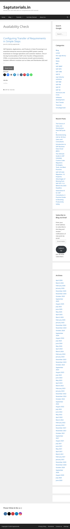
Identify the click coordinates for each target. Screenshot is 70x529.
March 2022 (60, 420)
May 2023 (59, 380)
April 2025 (59, 314)
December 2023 (61, 359)
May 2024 (59, 346)
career (58, 53)
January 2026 (60, 288)
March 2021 (60, 454)
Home (3, 17)
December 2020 (61, 462)
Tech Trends (60, 102)
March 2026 (60, 283)
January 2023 (60, 391)
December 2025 (61, 291)
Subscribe (61, 249)
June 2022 (59, 412)
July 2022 (59, 409)
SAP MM (58, 82)
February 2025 (60, 320)
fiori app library (61, 56)
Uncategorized (61, 108)
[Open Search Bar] (67, 17)
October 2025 (60, 296)
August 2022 (60, 407)
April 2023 (59, 383)
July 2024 (59, 341)
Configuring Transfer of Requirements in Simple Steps (24, 40)
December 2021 (61, 428)
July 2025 (59, 307)
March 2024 (60, 351)
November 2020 (61, 465)
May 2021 (59, 449)
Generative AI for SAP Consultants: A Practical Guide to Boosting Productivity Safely (61, 197)
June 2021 (59, 446)
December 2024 (61, 325)
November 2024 (61, 328)
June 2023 (59, 378)
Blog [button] (12, 17)
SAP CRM (59, 72)
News (57, 61)
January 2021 (60, 459)
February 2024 (60, 354)
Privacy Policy (42, 526)
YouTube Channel (32, 17)
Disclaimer (51, 526)
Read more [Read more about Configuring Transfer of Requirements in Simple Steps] (8, 68)
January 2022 (60, 425)
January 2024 (60, 357)
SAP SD (7, 89)
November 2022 (61, 396)
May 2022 (59, 414)
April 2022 (59, 417)
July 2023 (59, 375)
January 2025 (60, 322)
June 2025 (59, 309)
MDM (57, 58)
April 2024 (59, 349)
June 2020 (59, 480)
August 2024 (60, 338)
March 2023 (60, 386)
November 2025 (61, 294)
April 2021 (59, 451)
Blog (57, 50)
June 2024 (59, 343)
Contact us (59, 526)
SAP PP (58, 87)
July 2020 (59, 478)
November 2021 (61, 431)
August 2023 (60, 372)
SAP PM (58, 84)
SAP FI (58, 74)
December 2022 (61, 394)
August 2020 (60, 475)
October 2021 (60, 433)
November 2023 (61, 362)
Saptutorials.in (17, 7)
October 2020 (60, 467)
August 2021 (60, 441)
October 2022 (60, 399)
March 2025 (60, 317)
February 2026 (60, 286)
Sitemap (66, 526)
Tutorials (12, 89)
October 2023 (60, 365)
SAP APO (59, 69)
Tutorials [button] (20, 17)
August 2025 (60, 304)
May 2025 (59, 312)
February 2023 (60, 388)
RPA (57, 64)
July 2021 (59, 443)
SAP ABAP (59, 66)
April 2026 (59, 280)
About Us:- (43, 17)
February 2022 (60, 423)
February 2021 (60, 457)
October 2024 (60, 330)
